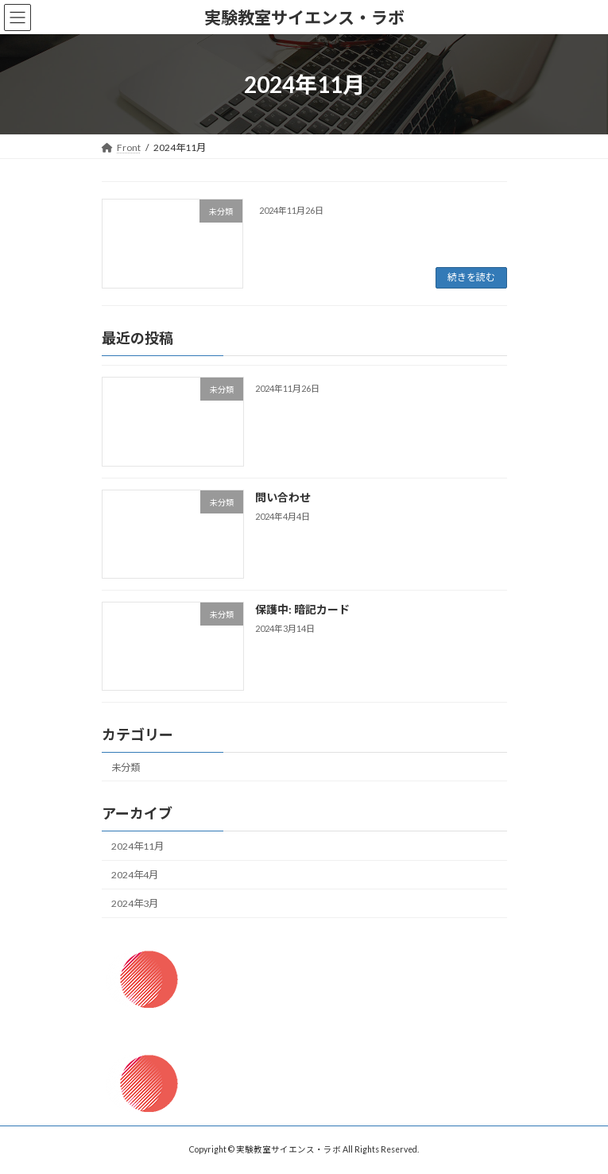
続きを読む (471, 277)
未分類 (125, 767)
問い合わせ (282, 496)
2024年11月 (137, 846)
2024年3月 (134, 903)
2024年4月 (134, 875)
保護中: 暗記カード (301, 608)
